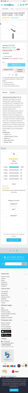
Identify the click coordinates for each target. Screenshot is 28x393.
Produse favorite (5, 325)
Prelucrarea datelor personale (8, 313)
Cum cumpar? (4, 291)
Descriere (4, 92)
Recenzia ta (14, 215)
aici (18, 386)
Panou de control (5, 276)
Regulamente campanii (6, 317)
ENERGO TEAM (10, 48)
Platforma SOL (4, 310)
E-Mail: (3, 264)
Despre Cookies (5, 315)
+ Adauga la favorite (8, 69)
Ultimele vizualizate (5, 323)
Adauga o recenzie (14, 240)
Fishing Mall (5, 8)
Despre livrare (4, 295)
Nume (14, 209)
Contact (3, 302)
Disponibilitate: (5, 58)
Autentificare (4, 284)
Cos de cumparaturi (6, 326)
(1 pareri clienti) (14, 17)
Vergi (12, 8)
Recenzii (12, 92)
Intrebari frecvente (5, 297)
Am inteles (14, 390)
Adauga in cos (16, 64)
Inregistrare (4, 286)
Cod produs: (5, 45)
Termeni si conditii (5, 312)
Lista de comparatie (6, 328)
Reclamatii (3, 299)
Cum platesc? (4, 293)
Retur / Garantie (5, 301)
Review (3, 280)
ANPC (2, 308)
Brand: (3, 47)
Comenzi (3, 278)
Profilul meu (4, 282)
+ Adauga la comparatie (20, 70)
